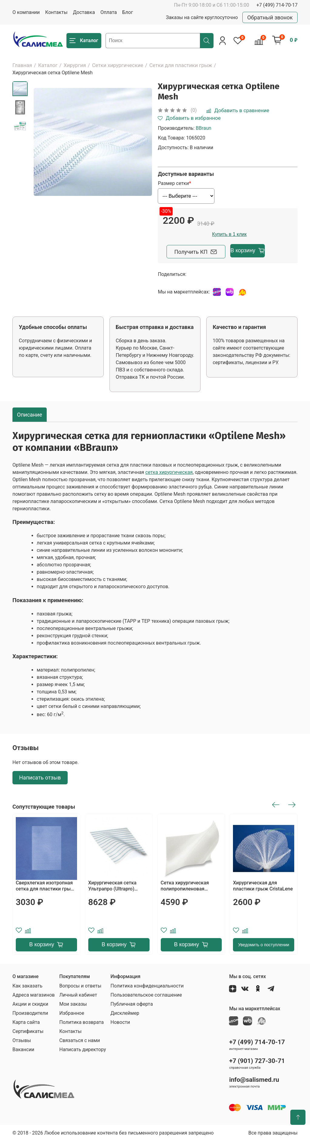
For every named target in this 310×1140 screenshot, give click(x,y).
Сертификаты (27, 1030)
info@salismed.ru (254, 1078)
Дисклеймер (124, 1012)
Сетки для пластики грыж (180, 65)
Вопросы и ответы (80, 984)
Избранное (71, 1012)
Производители (30, 1012)
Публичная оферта (131, 1003)
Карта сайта (26, 1021)
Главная (22, 65)
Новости (120, 1021)
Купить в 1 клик (264, 234)
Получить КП (196, 250)
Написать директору (82, 1048)
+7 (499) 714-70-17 (277, 5)
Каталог (48, 65)
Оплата (108, 12)
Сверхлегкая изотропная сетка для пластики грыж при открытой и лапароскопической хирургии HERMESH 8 (45, 885)
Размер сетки (173, 183)
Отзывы (21, 1039)
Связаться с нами (79, 1039)
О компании (26, 12)
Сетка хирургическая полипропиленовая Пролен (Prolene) (185, 885)
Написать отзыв (40, 776)
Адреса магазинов (33, 994)
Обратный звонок (270, 17)
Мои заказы (73, 1003)
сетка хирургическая (169, 471)
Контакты (56, 12)
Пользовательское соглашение (146, 994)
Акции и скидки (30, 1003)
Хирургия (75, 65)
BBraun (203, 128)
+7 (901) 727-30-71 (257, 1059)
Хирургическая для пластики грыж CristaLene (263, 884)
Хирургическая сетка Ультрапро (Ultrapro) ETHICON (112, 885)
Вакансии (23, 1048)
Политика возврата (81, 1021)
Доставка (84, 12)
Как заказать (27, 984)
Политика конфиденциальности (147, 984)
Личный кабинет (78, 994)
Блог (127, 12)
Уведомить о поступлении (263, 943)
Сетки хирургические (117, 65)
